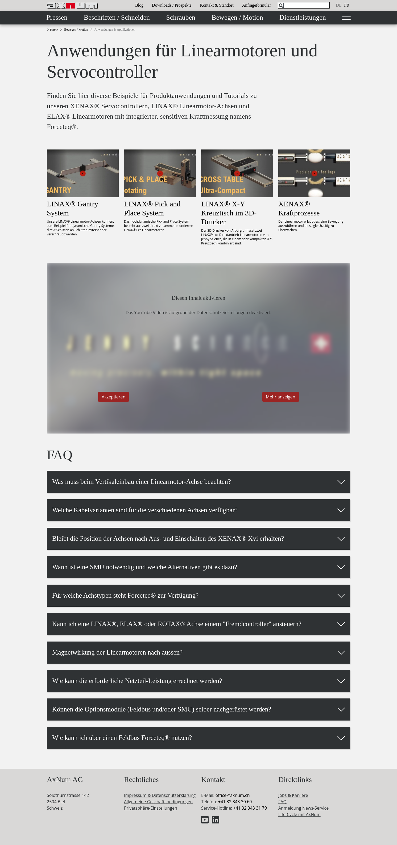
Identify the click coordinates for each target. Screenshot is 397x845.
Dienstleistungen (302, 17)
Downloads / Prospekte (171, 5)
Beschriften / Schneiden (117, 17)
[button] (198, 481)
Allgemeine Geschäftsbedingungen (158, 802)
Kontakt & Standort (217, 5)
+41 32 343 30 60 (235, 802)
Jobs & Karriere (293, 795)
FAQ (282, 802)
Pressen (56, 17)
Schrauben (180, 17)
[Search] (281, 5)
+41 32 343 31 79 (250, 808)
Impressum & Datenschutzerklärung (160, 795)
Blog (139, 5)
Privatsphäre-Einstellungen (150, 808)
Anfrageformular (256, 5)
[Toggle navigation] (346, 17)
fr (346, 5)
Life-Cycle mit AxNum (299, 814)
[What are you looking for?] (304, 5)
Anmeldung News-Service (303, 808)
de (338, 5)
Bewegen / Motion (237, 17)
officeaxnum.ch (233, 795)
